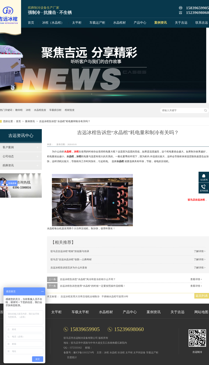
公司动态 (8, 156)
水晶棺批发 (40, 110)
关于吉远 (181, 22)
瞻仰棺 (19, 110)
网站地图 (201, 312)
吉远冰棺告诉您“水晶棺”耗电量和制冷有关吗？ (64, 121)
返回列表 (201, 295)
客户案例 (8, 147)
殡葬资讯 (8, 165)
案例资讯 (160, 22)
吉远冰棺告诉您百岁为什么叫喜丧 (69, 267)
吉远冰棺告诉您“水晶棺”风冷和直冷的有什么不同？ (88, 279)
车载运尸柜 (97, 22)
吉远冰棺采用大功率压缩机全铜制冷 (80, 296)
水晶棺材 (119, 22)
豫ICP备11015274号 (83, 352)
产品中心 (140, 22)
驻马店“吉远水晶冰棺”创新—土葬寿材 (71, 259)
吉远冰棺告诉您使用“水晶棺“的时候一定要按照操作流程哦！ (92, 286)
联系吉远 (201, 22)
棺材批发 (70, 110)
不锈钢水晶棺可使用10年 (115, 296)
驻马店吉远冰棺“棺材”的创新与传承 (70, 251)
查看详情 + (196, 279)
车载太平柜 (80, 312)
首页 (31, 22)
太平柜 (77, 22)
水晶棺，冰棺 (71, 151)
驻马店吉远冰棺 (196, 200)
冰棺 (28, 110)
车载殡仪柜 (55, 110)
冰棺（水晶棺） (53, 22)
